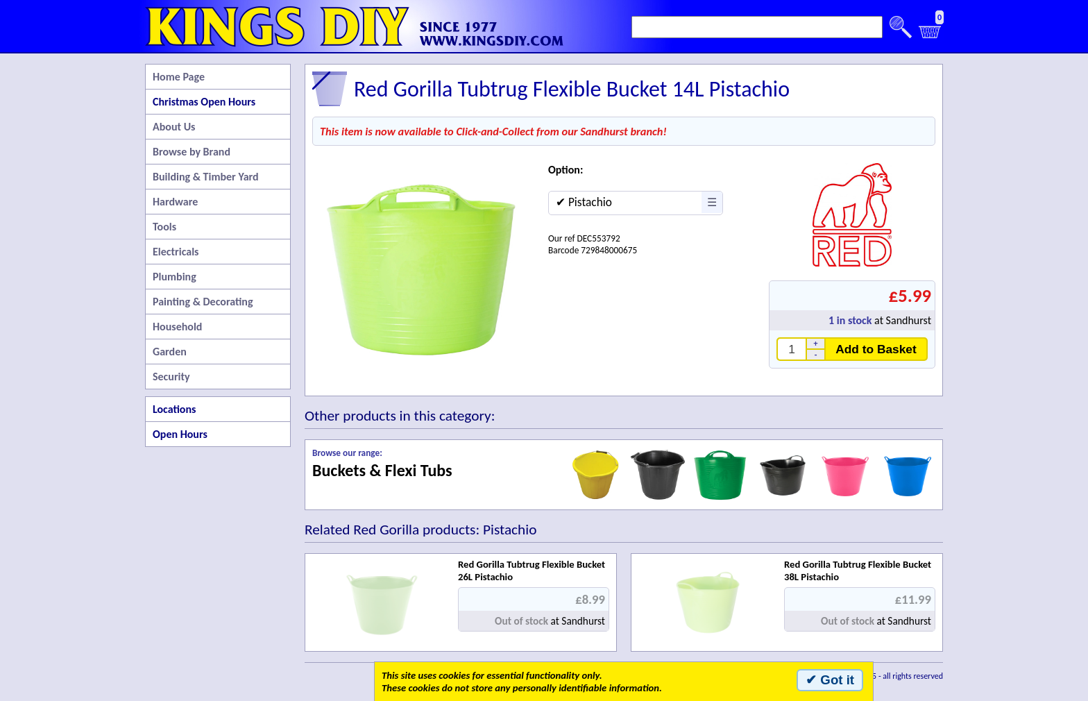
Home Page (179, 76)
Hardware (175, 201)
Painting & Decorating (203, 301)
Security (171, 376)
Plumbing (174, 276)
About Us (174, 126)
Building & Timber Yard (206, 176)
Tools (164, 226)
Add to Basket (876, 349)
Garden (170, 351)
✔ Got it (830, 680)
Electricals (175, 251)
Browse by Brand (191, 151)
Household (177, 326)
